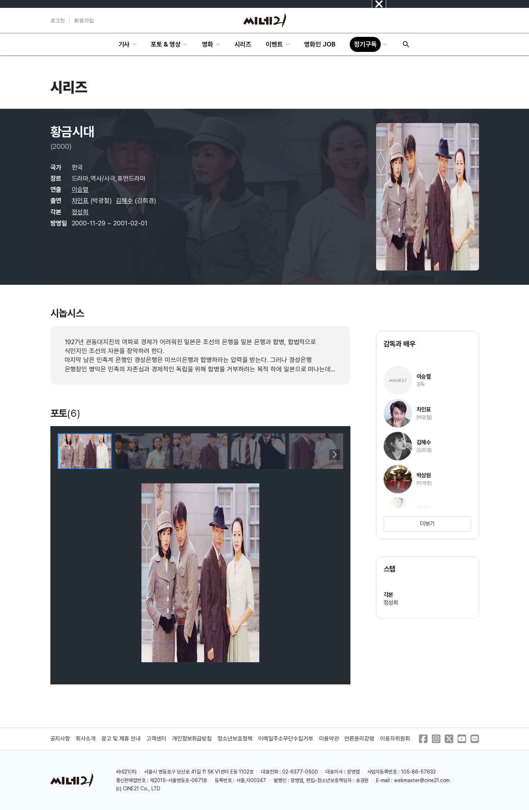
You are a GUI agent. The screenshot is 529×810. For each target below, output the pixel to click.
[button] (335, 455)
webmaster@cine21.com (422, 780)
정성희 (80, 212)
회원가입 (84, 20)
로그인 (57, 20)
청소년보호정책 (235, 738)
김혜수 (124, 200)
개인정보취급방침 (192, 738)
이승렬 (80, 189)
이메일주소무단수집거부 (285, 738)
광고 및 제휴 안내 (121, 738)
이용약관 (329, 738)
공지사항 (60, 738)
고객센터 (156, 738)
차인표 (80, 200)
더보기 (427, 523)
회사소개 (86, 738)
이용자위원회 (395, 738)
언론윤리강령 (359, 738)
